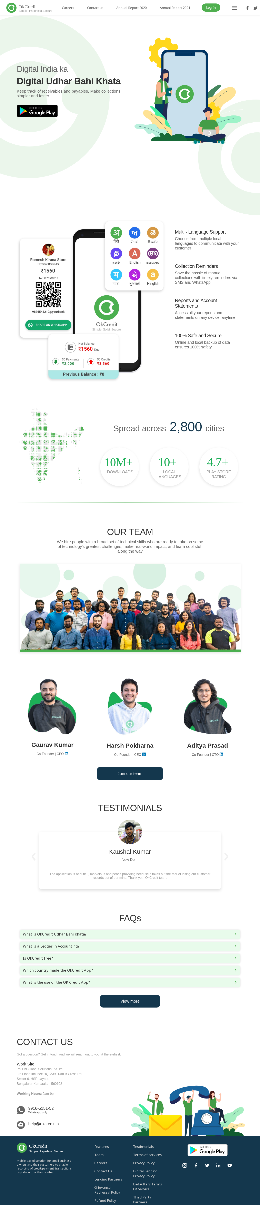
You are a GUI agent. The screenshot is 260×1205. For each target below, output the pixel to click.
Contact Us (103, 1171)
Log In (211, 7)
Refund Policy (105, 1200)
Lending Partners (108, 1179)
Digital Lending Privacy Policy (145, 1173)
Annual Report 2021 (175, 8)
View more (130, 1001)
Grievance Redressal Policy (107, 1190)
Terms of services (147, 1154)
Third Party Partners (142, 1199)
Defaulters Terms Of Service (147, 1186)
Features (101, 1146)
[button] (34, 856)
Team (99, 1154)
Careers (68, 8)
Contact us (95, 8)
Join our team (130, 773)
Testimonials (143, 1146)
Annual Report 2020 (131, 8)
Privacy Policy (144, 1163)
